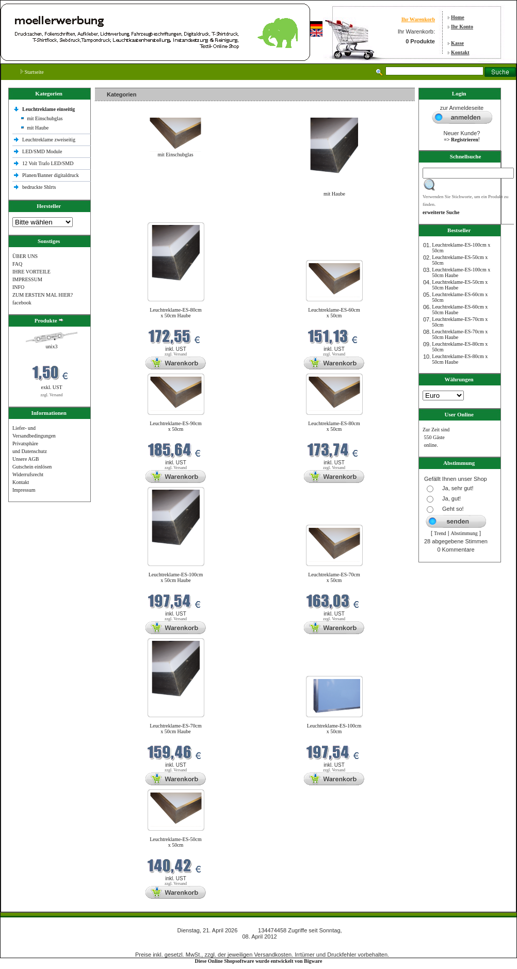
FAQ (17, 264)
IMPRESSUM (27, 279)
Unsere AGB (25, 459)
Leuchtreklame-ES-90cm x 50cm (176, 426)
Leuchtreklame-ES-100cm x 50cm (334, 728)
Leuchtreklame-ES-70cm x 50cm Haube (176, 728)
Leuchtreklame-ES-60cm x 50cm (334, 312)
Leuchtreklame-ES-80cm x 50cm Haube (176, 312)
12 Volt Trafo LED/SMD (47, 163)
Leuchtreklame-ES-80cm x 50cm (334, 426)
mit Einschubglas (44, 118)
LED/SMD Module (42, 151)
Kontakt (460, 52)
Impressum (23, 490)
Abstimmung (464, 533)
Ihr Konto (462, 26)
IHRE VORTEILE (31, 271)
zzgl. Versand (52, 395)
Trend (440, 533)
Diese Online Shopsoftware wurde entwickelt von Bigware (258, 961)
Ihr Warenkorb (418, 19)
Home (457, 17)
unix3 (52, 346)
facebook (21, 302)
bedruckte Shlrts (39, 187)
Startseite (32, 72)
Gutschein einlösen (32, 467)
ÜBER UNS (25, 256)
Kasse (457, 43)
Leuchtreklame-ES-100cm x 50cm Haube (176, 577)
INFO (18, 287)
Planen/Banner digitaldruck (50, 175)
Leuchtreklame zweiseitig (49, 139)
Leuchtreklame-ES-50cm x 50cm (176, 842)
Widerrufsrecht (27, 474)
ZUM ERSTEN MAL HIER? (42, 295)
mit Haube (38, 128)
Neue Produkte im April (122, 216)
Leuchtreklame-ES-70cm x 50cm (334, 577)
